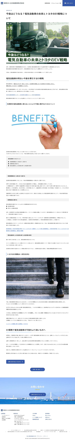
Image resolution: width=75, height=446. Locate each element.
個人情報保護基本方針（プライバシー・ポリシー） (37, 436)
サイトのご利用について (16, 430)
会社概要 (4, 419)
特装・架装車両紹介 (18, 416)
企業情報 (3, 413)
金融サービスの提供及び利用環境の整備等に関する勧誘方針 (52, 430)
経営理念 (4, 416)
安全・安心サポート (18, 421)
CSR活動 (35, 413)
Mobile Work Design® (19, 415)
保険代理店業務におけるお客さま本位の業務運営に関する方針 (20, 431)
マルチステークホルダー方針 (50, 431)
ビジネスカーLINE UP (19, 418)
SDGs (34, 415)
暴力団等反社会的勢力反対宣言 (30, 430)
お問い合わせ (48, 419)
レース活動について (37, 417)
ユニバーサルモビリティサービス (21, 419)
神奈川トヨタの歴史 (6, 418)
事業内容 (15, 413)
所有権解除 (38, 431)
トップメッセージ (5, 415)
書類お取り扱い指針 (63, 431)
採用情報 (47, 413)
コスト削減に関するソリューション (21, 422)
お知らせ (47, 417)
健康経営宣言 (36, 419)
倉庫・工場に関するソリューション (21, 424)
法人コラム (48, 415)
